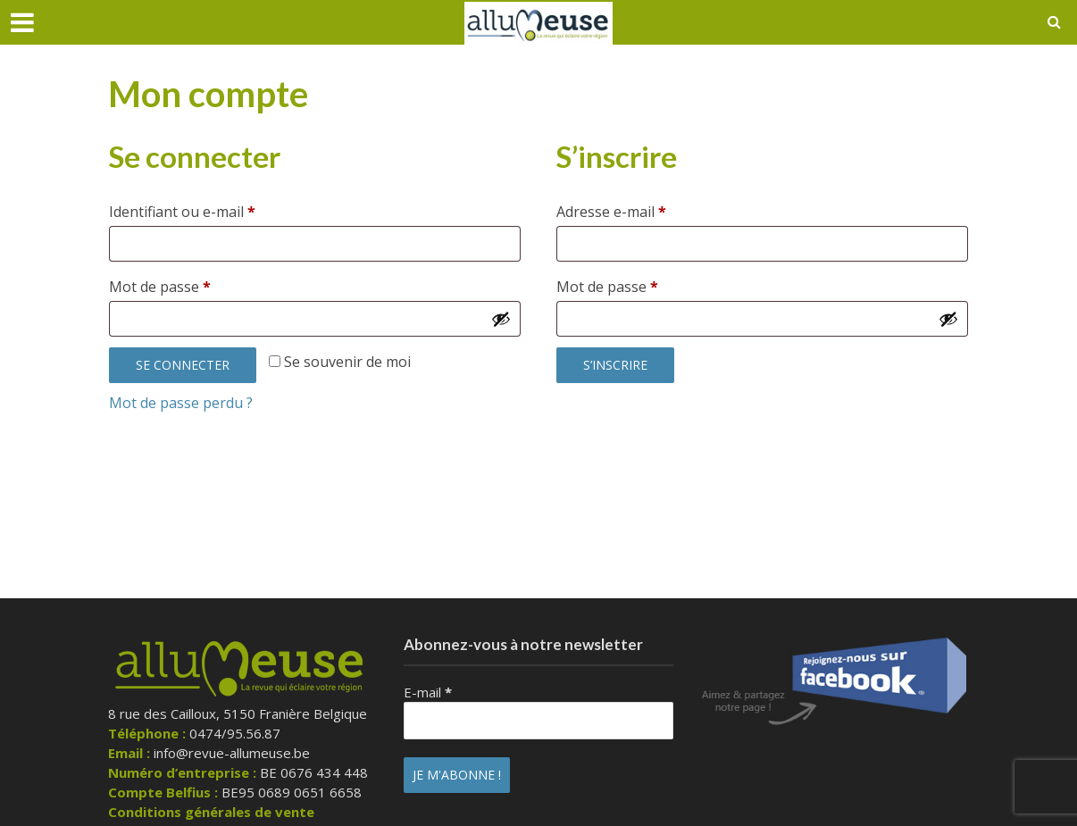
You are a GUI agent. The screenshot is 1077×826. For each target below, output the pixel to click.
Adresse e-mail (648, 209)
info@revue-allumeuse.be (232, 753)
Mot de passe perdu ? (181, 403)
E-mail (428, 692)
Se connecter (183, 364)
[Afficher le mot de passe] (501, 319)
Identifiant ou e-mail (219, 209)
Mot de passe (197, 284)
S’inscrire (615, 364)
